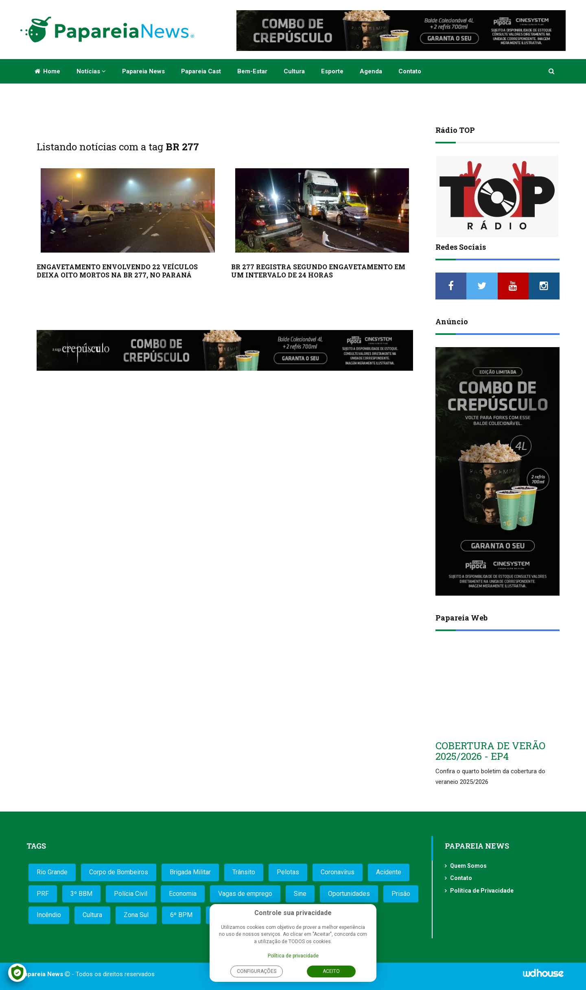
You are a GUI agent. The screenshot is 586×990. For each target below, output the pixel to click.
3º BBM (81, 894)
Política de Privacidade (482, 890)
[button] (552, 71)
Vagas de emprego (245, 894)
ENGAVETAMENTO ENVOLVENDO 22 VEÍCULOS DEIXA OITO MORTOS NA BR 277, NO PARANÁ (117, 270)
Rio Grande (52, 872)
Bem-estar (252, 71)
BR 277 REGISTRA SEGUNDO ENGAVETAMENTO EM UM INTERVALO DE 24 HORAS (318, 270)
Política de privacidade (293, 956)
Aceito (331, 971)
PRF (43, 894)
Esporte (332, 71)
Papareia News (143, 71)
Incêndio (49, 915)
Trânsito (243, 872)
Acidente (388, 872)
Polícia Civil (130, 894)
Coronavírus (337, 872)
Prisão (400, 894)
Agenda (371, 71)
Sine (300, 894)
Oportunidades (349, 894)
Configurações (256, 971)
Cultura (294, 71)
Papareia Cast (201, 71)
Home (47, 71)
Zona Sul (136, 915)
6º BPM (181, 915)
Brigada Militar (190, 872)
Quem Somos (468, 865)
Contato (409, 71)
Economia (183, 894)
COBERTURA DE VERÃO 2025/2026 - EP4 (490, 751)
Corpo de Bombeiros (118, 872)
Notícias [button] (91, 71)
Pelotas (288, 872)
